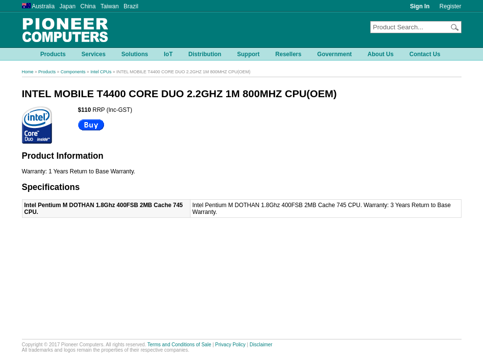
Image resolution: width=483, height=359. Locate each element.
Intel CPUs (100, 71)
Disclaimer (261, 344)
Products (47, 71)
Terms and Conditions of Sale (179, 344)
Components (73, 71)
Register (451, 6)
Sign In (420, 6)
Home (28, 71)
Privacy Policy (230, 344)
